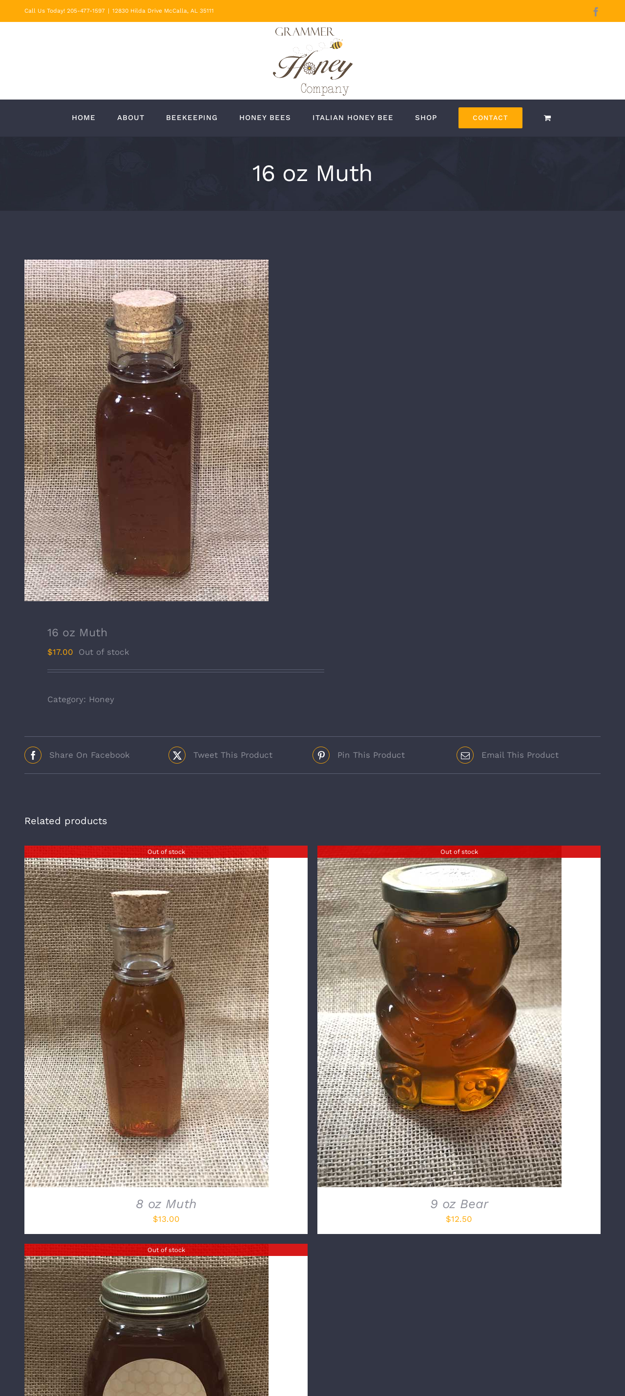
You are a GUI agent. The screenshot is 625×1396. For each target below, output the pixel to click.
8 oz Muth (166, 1203)
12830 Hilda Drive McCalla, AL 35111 (163, 10)
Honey (101, 699)
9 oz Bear (459, 1203)
